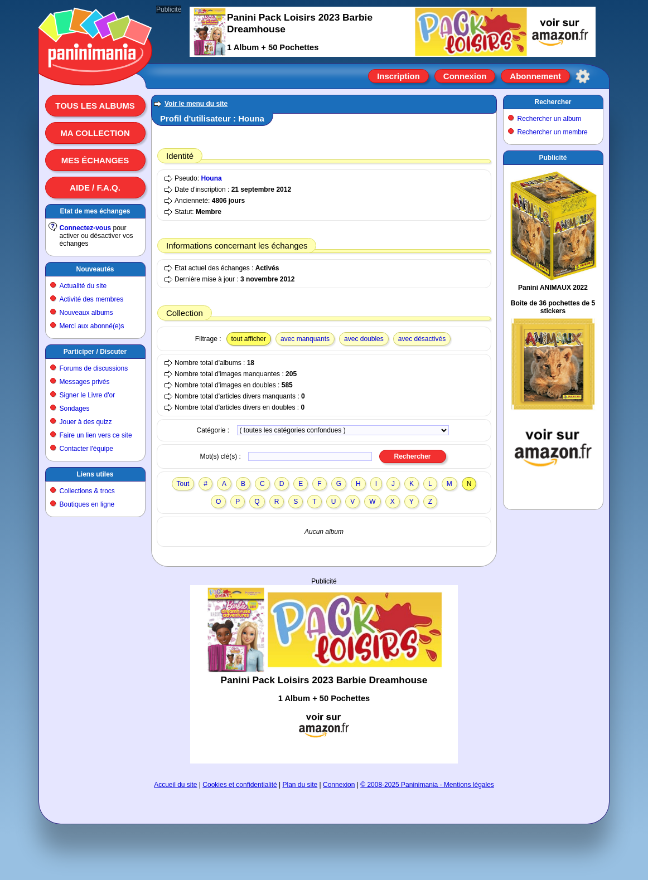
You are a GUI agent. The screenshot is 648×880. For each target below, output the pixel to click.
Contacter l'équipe (86, 449)
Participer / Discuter (95, 352)
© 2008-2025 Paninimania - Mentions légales (427, 785)
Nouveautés (95, 269)
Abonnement (535, 76)
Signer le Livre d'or (87, 395)
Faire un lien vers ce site (96, 435)
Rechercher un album (550, 119)
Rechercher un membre (553, 132)
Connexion (465, 76)
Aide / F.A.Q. (95, 187)
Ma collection (94, 133)
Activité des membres (92, 299)
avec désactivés (422, 339)
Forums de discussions (94, 368)
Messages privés (85, 382)
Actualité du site (83, 286)
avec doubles (364, 339)
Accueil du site (175, 785)
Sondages (75, 408)
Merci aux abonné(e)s (92, 326)
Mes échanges (95, 160)
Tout (183, 484)
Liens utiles (94, 474)
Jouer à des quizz (86, 422)
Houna (211, 178)
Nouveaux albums (86, 313)
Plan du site (300, 785)
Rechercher (552, 102)
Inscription (398, 76)
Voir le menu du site (196, 104)
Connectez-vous (86, 228)
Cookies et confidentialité (239, 785)
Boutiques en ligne (87, 504)
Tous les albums (95, 105)
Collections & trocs (87, 491)
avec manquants (305, 339)
